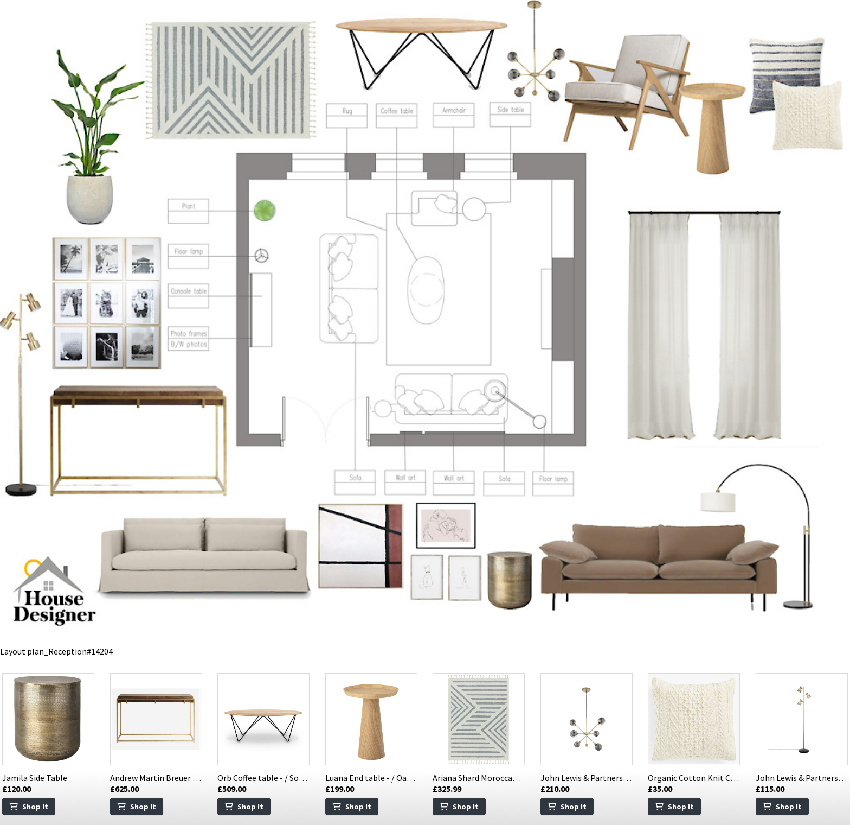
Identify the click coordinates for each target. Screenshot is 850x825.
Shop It (28, 806)
